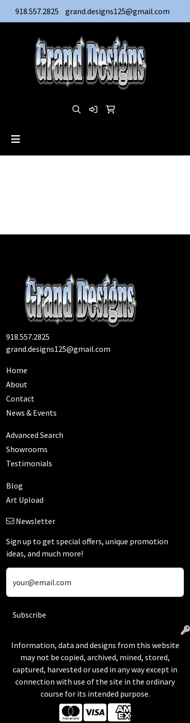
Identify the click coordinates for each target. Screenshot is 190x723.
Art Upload (25, 500)
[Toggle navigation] (15, 139)
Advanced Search (34, 435)
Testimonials (29, 463)
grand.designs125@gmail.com (117, 11)
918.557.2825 (37, 11)
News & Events (31, 413)
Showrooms (27, 449)
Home (16, 370)
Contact (20, 398)
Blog (14, 485)
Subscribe (29, 615)
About (16, 384)
